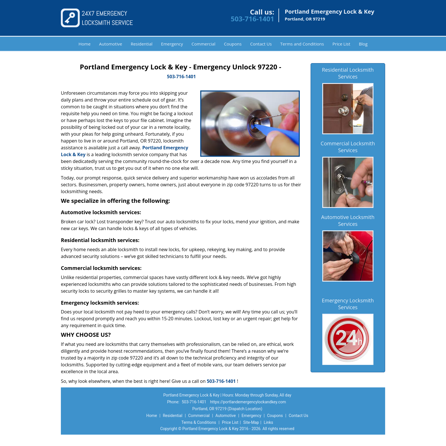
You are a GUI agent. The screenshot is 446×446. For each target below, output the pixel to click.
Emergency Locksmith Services (348, 304)
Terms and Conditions (302, 44)
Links (268, 422)
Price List (341, 44)
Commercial (203, 44)
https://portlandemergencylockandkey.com (248, 402)
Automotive (110, 44)
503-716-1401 (252, 18)
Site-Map (251, 422)
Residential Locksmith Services (348, 73)
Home (84, 44)
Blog (363, 44)
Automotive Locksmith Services (347, 220)
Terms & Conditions (198, 422)
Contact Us (261, 44)
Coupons (232, 44)
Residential (141, 44)
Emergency (172, 44)
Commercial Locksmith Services (348, 147)
